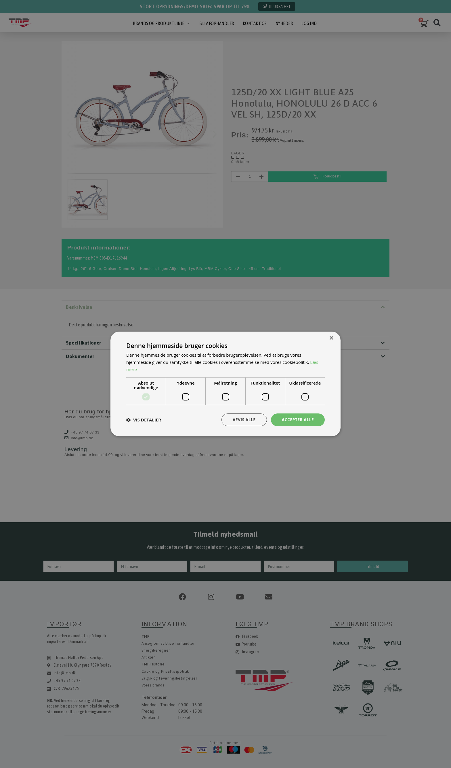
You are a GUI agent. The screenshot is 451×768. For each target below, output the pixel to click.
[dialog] (225, 384)
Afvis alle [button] (244, 419)
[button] (143, 419)
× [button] (331, 338)
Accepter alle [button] (298, 419)
